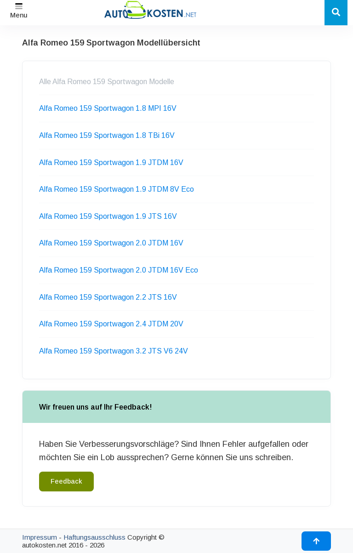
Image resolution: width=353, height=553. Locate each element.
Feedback (66, 481)
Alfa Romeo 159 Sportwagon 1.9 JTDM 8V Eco (116, 189)
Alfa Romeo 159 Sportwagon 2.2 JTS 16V (108, 297)
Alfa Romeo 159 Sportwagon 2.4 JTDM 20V (111, 324)
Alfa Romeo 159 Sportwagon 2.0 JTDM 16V (111, 243)
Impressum (39, 537)
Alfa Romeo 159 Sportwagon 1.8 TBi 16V (107, 135)
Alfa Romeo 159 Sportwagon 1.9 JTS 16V (108, 216)
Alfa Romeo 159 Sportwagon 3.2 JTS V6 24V (113, 351)
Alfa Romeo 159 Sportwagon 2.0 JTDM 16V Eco (118, 270)
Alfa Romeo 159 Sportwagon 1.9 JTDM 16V (111, 162)
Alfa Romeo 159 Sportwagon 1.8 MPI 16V (107, 108)
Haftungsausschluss (94, 537)
